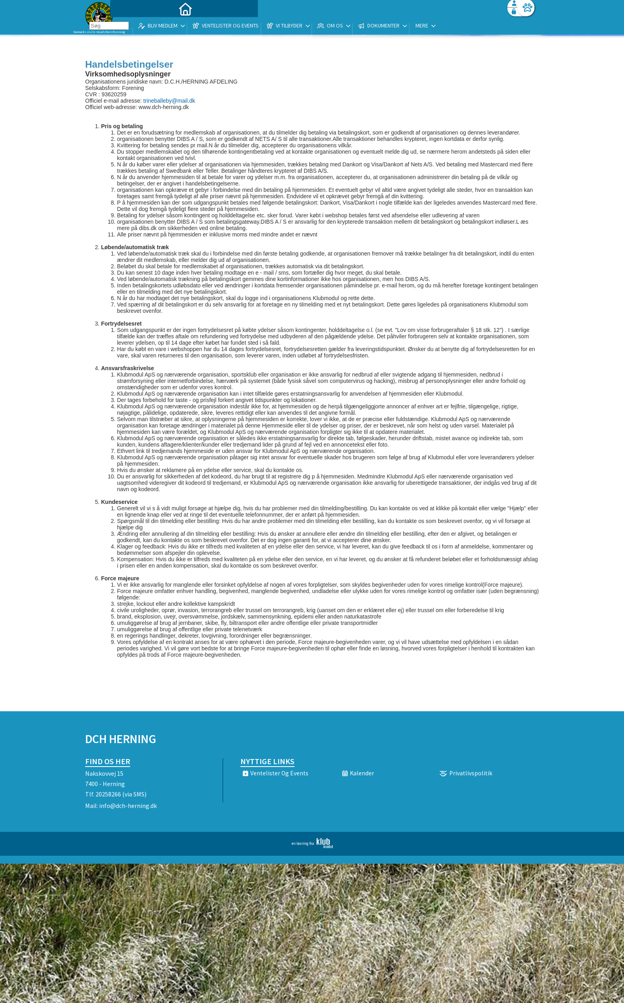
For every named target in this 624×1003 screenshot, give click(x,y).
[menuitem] (135, 27)
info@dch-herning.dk (128, 806)
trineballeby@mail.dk (169, 101)
